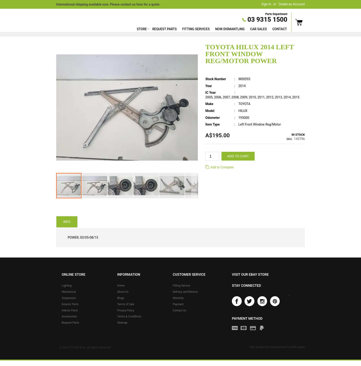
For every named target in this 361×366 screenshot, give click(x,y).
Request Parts (164, 29)
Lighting (67, 285)
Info (66, 222)
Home (121, 285)
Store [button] (142, 29)
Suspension (69, 298)
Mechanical (69, 291)
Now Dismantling (230, 29)
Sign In (266, 4)
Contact (279, 29)
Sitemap (122, 322)
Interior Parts (70, 310)
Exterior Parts (70, 304)
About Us (122, 291)
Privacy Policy (125, 310)
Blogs (120, 298)
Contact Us (179, 310)
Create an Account (291, 4)
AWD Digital (297, 348)
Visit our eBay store (250, 274)
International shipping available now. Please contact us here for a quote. (108, 4)
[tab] (67, 222)
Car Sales (258, 29)
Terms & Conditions (129, 316)
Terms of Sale (125, 304)
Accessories (69, 316)
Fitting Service (181, 285)
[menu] (212, 29)
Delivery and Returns (185, 291)
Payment (178, 304)
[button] (95, 186)
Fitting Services (196, 29)
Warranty (178, 298)
